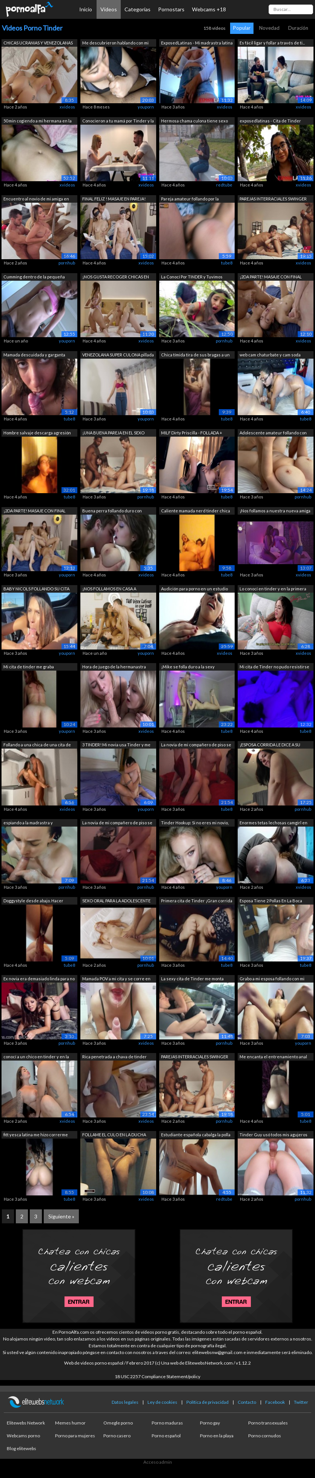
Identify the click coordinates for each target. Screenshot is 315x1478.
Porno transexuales (268, 1423)
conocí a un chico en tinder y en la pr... (36, 1057)
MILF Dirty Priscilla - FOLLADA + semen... (191, 433)
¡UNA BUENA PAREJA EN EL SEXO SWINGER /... (113, 433)
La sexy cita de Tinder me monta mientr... (192, 979)
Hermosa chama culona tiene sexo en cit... (194, 121)
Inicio (85, 9)
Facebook (275, 1402)
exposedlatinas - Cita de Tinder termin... (270, 121)
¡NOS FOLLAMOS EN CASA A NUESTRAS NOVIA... (109, 589)
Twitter (301, 1402)
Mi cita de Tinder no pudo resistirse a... (274, 667)
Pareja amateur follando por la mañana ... (190, 199)
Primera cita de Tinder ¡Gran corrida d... (196, 901)
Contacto (247, 1402)
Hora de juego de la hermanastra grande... (114, 667)
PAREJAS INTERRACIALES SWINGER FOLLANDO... (273, 199)
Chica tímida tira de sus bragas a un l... (195, 355)
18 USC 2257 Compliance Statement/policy (157, 1376)
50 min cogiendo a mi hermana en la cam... (37, 121)
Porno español (166, 1435)
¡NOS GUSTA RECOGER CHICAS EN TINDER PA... (115, 277)
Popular (241, 28)
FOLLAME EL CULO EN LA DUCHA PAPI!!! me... (114, 1135)
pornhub (66, 262)
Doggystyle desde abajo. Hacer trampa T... (33, 901)
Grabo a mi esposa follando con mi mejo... (272, 979)
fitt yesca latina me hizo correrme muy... (35, 1135)
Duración (298, 28)
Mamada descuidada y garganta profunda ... (34, 355)
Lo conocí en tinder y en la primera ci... (273, 589)
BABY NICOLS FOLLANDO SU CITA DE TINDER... (36, 589)
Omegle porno (118, 1423)
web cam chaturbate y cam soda (270, 354)
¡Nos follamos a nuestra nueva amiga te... (275, 511)
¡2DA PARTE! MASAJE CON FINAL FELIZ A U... (271, 277)
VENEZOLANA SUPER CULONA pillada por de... (118, 355)
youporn (146, 106)
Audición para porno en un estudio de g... (194, 589)
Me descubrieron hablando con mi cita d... (115, 43)
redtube (224, 184)
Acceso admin (157, 1462)
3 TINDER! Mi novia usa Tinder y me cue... (116, 745)
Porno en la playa (217, 1435)
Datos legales (125, 1402)
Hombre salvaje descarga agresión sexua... (37, 433)
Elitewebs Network (26, 1423)
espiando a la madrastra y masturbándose (28, 823)
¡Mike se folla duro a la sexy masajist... (188, 667)
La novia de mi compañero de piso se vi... (196, 745)
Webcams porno (23, 1435)
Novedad (269, 28)
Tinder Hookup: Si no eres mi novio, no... (195, 823)
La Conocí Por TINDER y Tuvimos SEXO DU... (192, 277)
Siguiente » (61, 1216)
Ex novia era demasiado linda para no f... (39, 979)
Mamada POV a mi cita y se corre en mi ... (116, 979)
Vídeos (108, 9)
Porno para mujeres (75, 1435)
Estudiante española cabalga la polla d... (195, 1135)
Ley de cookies (162, 1402)
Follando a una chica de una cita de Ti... (37, 745)
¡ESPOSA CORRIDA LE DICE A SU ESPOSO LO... (270, 745)
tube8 (226, 262)
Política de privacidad (207, 1402)
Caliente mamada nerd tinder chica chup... (195, 511)
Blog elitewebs (21, 1448)
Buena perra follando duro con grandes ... (112, 511)
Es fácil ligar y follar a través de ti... (272, 42)
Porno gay (210, 1423)
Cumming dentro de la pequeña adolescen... (34, 277)
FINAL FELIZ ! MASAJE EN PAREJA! (114, 198)
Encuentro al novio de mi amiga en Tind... (36, 199)
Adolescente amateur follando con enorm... (273, 433)
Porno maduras (167, 1423)
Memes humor (70, 1423)
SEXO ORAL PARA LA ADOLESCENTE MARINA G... (116, 901)
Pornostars (171, 9)
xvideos (67, 106)
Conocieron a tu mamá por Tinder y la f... (118, 121)
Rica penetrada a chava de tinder (114, 1056)
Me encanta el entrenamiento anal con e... (273, 1057)
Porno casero (117, 1435)
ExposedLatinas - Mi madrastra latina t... (197, 43)
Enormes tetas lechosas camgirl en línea (273, 823)
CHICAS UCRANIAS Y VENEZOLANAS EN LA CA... (38, 43)
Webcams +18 (209, 9)
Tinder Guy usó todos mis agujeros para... (273, 1135)
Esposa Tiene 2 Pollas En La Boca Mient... (271, 901)
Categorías (137, 9)
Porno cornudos (264, 1435)
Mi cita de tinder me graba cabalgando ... (28, 667)
